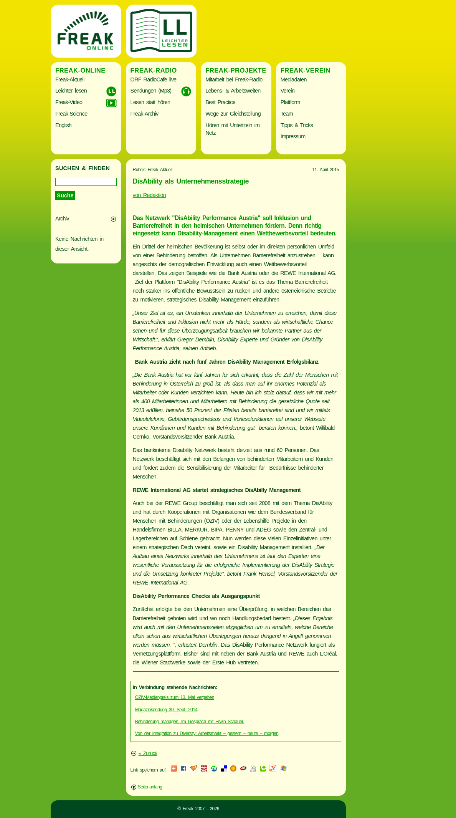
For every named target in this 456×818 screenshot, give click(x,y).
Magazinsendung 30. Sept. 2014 (166, 709)
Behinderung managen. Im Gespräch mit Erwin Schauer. (189, 721)
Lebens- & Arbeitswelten (232, 91)
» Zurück (148, 753)
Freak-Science (71, 114)
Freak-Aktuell (69, 79)
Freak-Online (80, 70)
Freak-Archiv (145, 114)
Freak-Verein (305, 70)
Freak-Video (68, 102)
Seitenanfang (150, 787)
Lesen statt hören (150, 102)
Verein (287, 91)
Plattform (290, 102)
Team (287, 114)
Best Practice (220, 102)
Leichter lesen (71, 91)
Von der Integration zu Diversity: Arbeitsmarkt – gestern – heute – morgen (206, 733)
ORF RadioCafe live (154, 79)
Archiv (62, 218)
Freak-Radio (154, 70)
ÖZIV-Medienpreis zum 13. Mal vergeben (174, 697)
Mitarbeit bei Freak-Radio (233, 79)
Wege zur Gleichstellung (233, 114)
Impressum (293, 136)
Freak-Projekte (235, 70)
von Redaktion (149, 195)
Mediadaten (294, 79)
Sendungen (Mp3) (151, 91)
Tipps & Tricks (297, 125)
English (63, 125)
